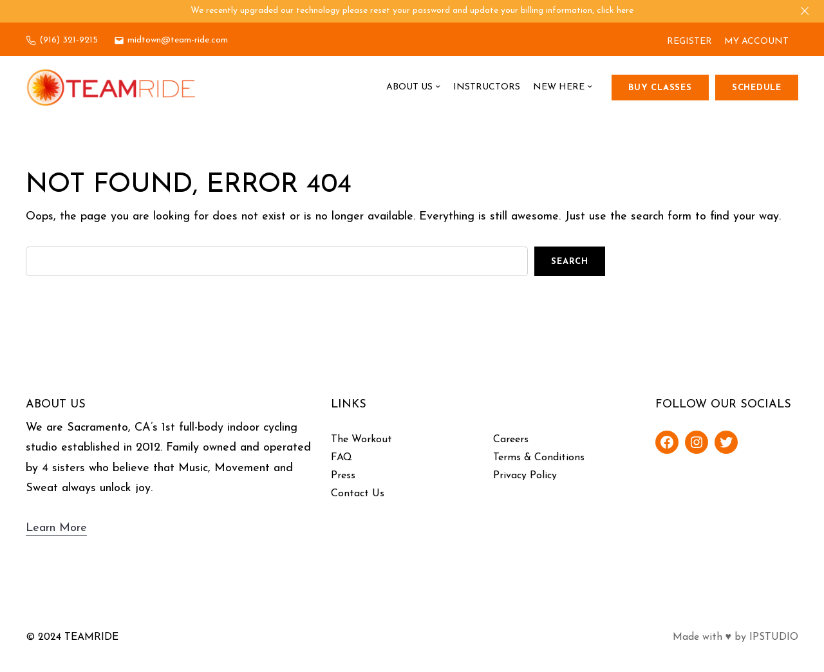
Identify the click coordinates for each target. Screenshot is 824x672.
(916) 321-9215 (68, 40)
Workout (371, 439)
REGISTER (689, 41)
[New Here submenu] (589, 87)
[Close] (804, 11)
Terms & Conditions (539, 458)
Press (343, 476)
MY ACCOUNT (756, 41)
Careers (511, 439)
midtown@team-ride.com (177, 40)
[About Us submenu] (437, 87)
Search (569, 261)
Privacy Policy (525, 476)
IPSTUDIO (773, 637)
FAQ (341, 458)
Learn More (56, 528)
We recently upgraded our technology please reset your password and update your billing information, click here (412, 10)
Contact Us (357, 494)
